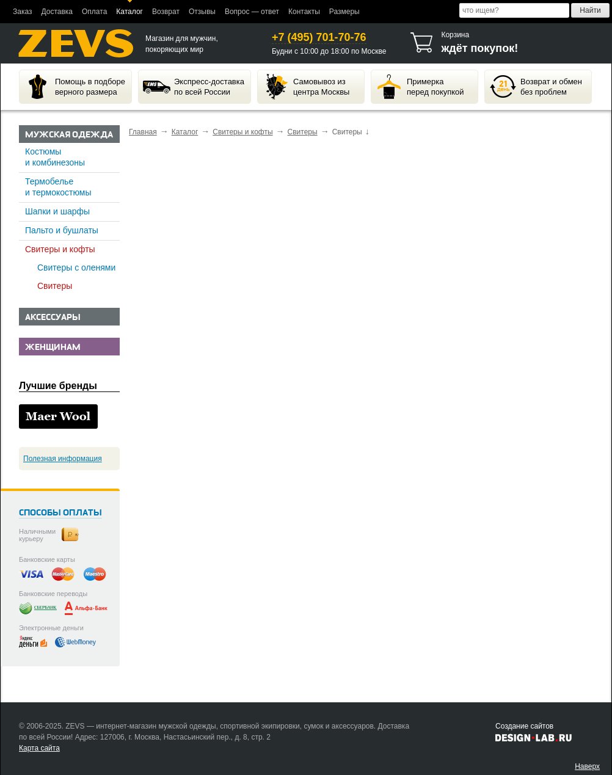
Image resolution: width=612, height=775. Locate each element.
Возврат (166, 11)
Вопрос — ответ (252, 11)
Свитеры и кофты (60, 249)
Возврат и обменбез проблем (535, 87)
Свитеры (54, 286)
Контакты (304, 11)
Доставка (57, 11)
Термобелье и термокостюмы (58, 186)
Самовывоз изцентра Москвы (305, 87)
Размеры (344, 11)
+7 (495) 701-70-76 (319, 37)
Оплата (94, 11)
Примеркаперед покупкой (420, 87)
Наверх (587, 766)
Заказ (22, 11)
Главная (143, 132)
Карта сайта (39, 748)
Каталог (129, 11)
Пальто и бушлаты (61, 230)
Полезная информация (62, 458)
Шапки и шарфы (57, 211)
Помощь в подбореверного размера (74, 87)
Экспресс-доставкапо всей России (193, 87)
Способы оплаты (60, 513)
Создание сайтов (524, 726)
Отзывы (202, 11)
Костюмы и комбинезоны (55, 157)
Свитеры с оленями (76, 267)
